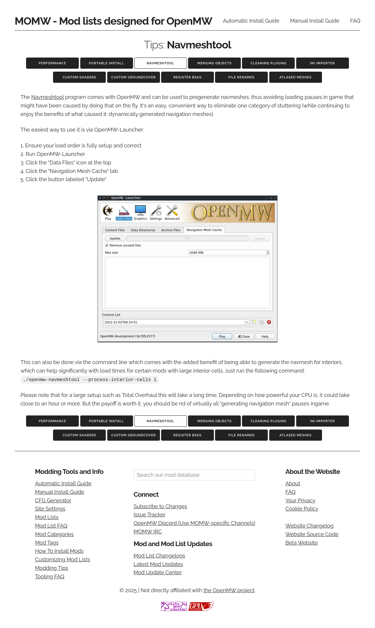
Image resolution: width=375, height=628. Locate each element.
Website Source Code (311, 534)
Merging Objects (214, 63)
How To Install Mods (59, 551)
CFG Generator (53, 500)
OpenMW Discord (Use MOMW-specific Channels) (194, 523)
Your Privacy (300, 500)
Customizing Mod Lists (62, 559)
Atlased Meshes (295, 77)
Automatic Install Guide (251, 21)
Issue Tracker (149, 514)
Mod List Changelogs (159, 555)
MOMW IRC (148, 531)
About (292, 483)
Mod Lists (46, 517)
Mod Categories (54, 534)
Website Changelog (309, 525)
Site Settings (50, 508)
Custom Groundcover (133, 77)
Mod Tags (46, 542)
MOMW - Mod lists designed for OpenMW (113, 21)
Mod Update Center (158, 572)
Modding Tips (51, 568)
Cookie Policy (301, 508)
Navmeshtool (160, 63)
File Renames (241, 77)
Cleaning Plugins (269, 63)
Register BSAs (187, 77)
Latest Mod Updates (158, 563)
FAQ (355, 21)
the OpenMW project (228, 590)
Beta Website (301, 542)
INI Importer (322, 63)
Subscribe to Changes (160, 506)
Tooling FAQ (49, 576)
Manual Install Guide (314, 21)
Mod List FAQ (51, 525)
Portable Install (106, 63)
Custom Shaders (79, 77)
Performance (52, 63)
